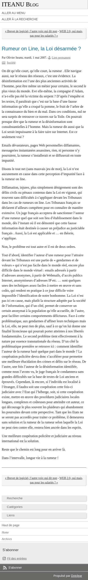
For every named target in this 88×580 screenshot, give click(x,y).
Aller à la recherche (20, 19)
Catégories (15, 507)
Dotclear (76, 575)
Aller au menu (13, 13)
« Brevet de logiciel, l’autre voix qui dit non (31, 31)
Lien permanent (61, 57)
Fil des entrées (17, 558)
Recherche (15, 498)
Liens (11, 515)
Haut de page (10, 525)
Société (11, 62)
